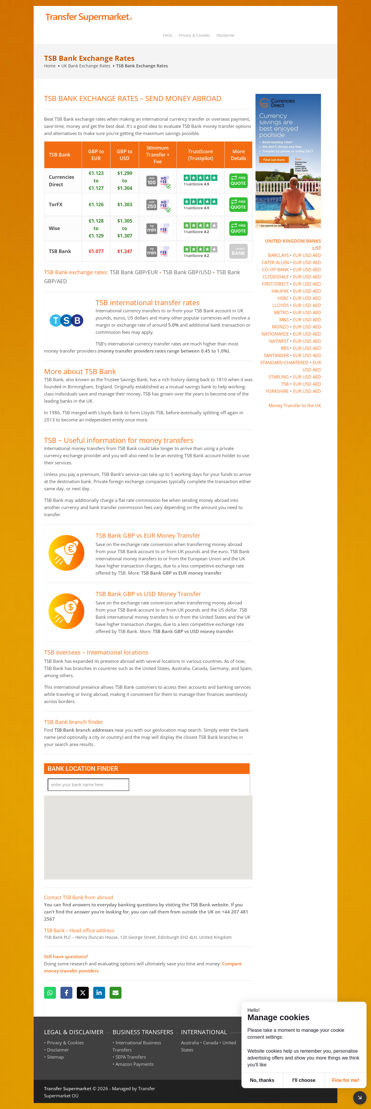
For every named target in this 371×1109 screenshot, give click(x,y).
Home (50, 66)
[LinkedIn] (99, 993)
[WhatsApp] (50, 993)
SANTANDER (276, 355)
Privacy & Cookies (194, 35)
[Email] (115, 993)
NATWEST (279, 341)
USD (307, 255)
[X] (83, 993)
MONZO (280, 327)
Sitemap (55, 1057)
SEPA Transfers (131, 1057)
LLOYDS (280, 305)
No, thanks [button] (262, 1080)
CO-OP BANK (275, 269)
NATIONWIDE (275, 334)
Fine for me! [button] (345, 1080)
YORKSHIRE (277, 391)
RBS (285, 348)
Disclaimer (225, 35)
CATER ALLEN (275, 262)
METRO (281, 312)
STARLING (279, 377)
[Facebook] (66, 993)
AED (317, 255)
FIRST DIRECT (275, 284)
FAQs (167, 35)
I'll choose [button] (304, 1080)
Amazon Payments (135, 1064)
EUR (297, 255)
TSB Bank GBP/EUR (134, 272)
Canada (210, 1043)
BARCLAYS (278, 255)
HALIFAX (280, 291)
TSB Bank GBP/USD (187, 272)
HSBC (283, 298)
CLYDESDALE (276, 277)
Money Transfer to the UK (295, 405)
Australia (190, 1043)
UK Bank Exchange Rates (85, 66)
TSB (285, 384)
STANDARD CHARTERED (284, 362)
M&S (284, 319)
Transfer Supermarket (67, 1088)
